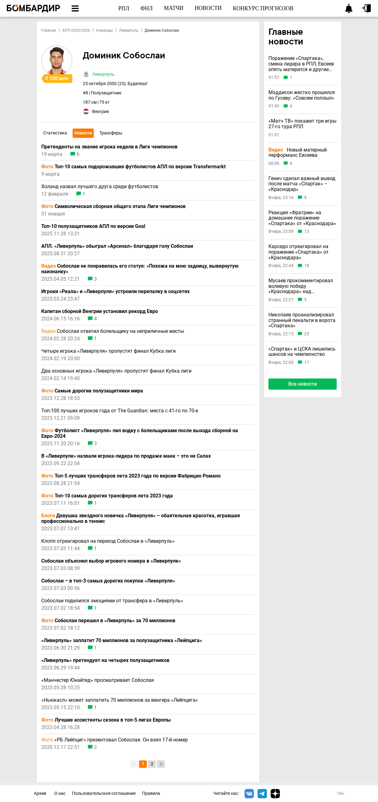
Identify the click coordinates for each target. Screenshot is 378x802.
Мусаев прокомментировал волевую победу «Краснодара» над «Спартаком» (300, 286)
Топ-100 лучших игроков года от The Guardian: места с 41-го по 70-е (119, 411)
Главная (48, 30)
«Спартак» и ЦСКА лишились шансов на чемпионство (301, 351)
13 (306, 231)
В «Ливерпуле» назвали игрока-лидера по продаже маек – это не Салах (126, 456)
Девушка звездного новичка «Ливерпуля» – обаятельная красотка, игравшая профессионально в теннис (140, 518)
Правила (151, 793)
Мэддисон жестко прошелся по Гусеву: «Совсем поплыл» (301, 95)
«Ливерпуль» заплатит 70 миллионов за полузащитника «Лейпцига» (121, 640)
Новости (83, 132)
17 (306, 362)
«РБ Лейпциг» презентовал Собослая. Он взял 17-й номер (114, 740)
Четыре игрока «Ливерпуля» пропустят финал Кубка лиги (108, 351)
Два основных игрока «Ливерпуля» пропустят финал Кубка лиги (116, 371)
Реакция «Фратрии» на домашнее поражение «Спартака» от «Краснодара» (302, 218)
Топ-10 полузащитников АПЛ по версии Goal (93, 226)
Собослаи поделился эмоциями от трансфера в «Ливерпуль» (112, 601)
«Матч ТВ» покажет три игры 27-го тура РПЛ (302, 123)
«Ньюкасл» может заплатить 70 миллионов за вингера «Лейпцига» (119, 700)
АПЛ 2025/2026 (76, 30)
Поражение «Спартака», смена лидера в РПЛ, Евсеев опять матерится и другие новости (301, 64)
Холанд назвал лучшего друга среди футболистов (99, 186)
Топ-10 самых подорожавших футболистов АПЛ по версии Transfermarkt (133, 167)
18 (306, 265)
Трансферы (110, 132)
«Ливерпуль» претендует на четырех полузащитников (105, 660)
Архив (40, 793)
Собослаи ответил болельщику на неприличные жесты (112, 331)
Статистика (55, 132)
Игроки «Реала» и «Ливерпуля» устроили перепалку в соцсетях (115, 291)
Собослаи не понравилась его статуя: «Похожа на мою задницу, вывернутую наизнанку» (140, 268)
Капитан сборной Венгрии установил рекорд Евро (99, 311)
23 (306, 334)
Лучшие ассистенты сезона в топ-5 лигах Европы (106, 720)
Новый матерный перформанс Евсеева (297, 152)
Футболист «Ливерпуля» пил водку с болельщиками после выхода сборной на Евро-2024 (139, 433)
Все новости (302, 384)
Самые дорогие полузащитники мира (92, 391)
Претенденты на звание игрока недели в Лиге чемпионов (109, 147)
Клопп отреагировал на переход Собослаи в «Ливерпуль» (108, 541)
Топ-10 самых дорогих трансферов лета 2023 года (107, 496)
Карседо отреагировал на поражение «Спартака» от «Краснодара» (298, 252)
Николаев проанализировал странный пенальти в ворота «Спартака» (301, 320)
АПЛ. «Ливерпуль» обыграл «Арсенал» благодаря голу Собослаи (117, 246)
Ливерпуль (128, 30)
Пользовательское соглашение (104, 793)
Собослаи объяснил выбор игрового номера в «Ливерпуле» (111, 561)
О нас (59, 793)
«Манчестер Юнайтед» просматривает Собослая (97, 680)
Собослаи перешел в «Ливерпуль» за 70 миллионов (108, 620)
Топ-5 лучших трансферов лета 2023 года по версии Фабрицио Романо (131, 476)
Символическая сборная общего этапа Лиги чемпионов (113, 206)
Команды (104, 30)
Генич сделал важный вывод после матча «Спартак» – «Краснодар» (301, 184)
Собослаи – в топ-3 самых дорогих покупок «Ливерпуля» (108, 581)
